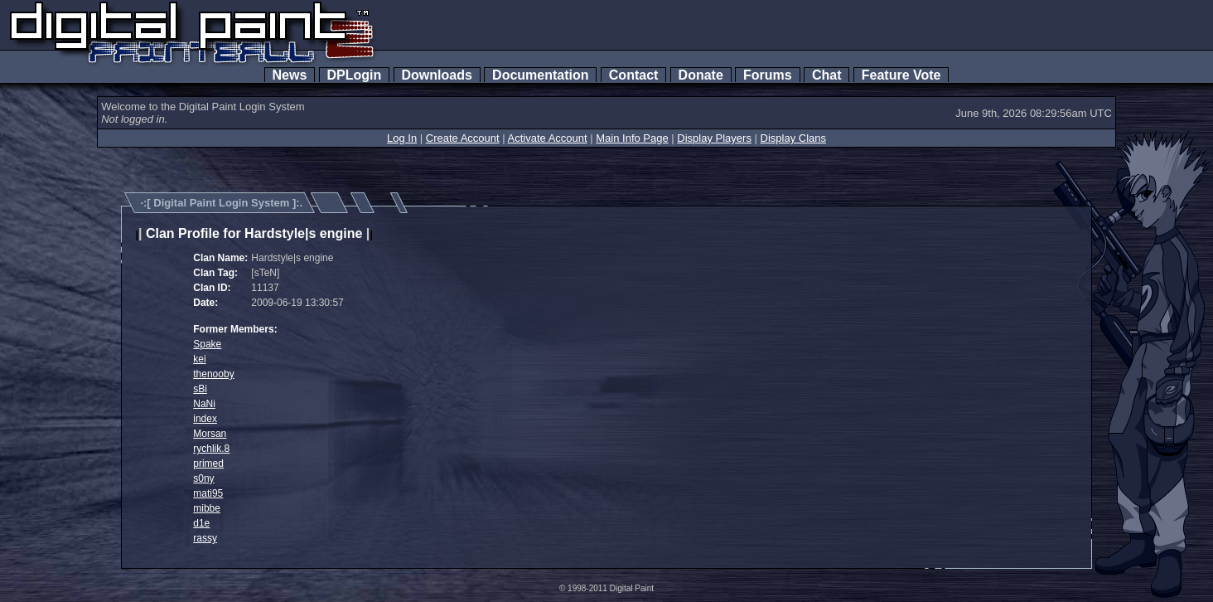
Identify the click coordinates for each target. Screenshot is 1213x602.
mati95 (208, 493)
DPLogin (354, 75)
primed (208, 463)
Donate (701, 75)
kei (199, 359)
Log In (402, 138)
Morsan (209, 433)
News (290, 75)
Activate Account (547, 138)
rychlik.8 (211, 448)
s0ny (203, 478)
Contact (633, 75)
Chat (826, 75)
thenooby (213, 374)
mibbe (206, 508)
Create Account (463, 138)
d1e (201, 523)
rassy (205, 538)
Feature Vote (901, 75)
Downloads (437, 75)
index (205, 419)
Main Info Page (632, 138)
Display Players (714, 138)
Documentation (540, 75)
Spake (207, 344)
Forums (767, 75)
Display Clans (793, 138)
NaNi (204, 404)
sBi (200, 389)
